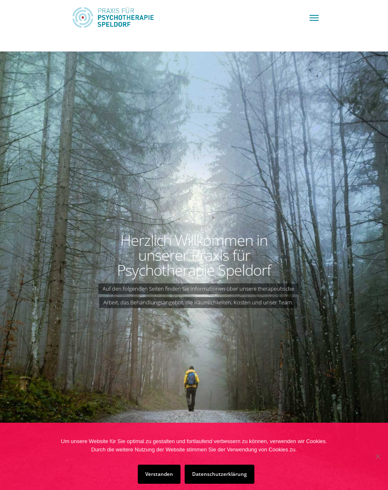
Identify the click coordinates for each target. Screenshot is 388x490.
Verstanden (159, 474)
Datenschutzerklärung (219, 474)
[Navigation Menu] (314, 17)
